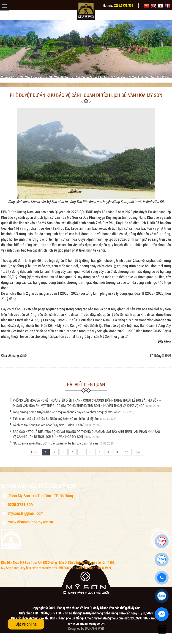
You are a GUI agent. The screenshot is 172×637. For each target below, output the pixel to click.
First (34, 452)
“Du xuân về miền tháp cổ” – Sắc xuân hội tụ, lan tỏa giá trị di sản (55, 443)
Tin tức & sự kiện (32, 77)
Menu (4, 5)
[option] (86, 49)
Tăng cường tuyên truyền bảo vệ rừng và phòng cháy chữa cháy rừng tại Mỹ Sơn (65, 412)
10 (126, 452)
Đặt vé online (26, 624)
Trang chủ (8, 77)
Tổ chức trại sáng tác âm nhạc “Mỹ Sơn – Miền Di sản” (48, 425)
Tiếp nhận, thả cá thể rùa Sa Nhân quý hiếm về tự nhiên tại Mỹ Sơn (56, 418)
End (138, 452)
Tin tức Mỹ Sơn (59, 77)
